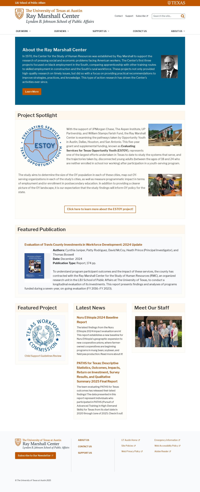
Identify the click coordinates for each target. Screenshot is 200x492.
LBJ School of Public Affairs (30, 2)
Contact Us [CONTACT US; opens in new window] (140, 31)
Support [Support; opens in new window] (129, 16)
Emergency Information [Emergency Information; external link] (166, 440)
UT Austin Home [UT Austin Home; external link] (129, 440)
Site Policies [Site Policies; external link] (127, 446)
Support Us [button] (99, 31)
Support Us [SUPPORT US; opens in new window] (85, 453)
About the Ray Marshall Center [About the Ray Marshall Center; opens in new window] (54, 49)
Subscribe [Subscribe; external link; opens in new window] (141, 16)
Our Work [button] (22, 31)
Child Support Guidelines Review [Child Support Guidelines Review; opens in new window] (43, 355)
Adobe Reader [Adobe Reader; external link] (161, 451)
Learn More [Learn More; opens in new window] (32, 91)
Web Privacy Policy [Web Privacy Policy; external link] (130, 451)
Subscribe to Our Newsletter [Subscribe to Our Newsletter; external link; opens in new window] (34, 455)
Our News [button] (60, 31)
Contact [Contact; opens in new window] (119, 16)
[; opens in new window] (43, 335)
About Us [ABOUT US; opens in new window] (83, 440)
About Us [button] (176, 31)
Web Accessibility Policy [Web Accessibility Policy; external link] (166, 446)
